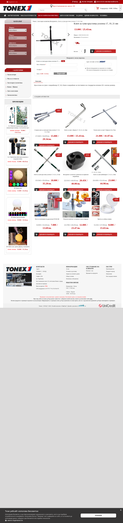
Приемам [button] (98, 515)
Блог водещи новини (111, 276)
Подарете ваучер (110, 271)
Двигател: (12, 43)
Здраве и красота (91, 15)
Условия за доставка (71, 271)
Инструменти (53, 21)
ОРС (91, 299)
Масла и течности (12, 79)
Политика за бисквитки (72, 279)
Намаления (109, 274)
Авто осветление (67, 15)
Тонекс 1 (35, 21)
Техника (103, 15)
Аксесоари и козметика (48, 15)
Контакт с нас (89, 271)
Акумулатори (13, 15)
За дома (79, 15)
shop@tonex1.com (12, 2)
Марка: (11, 27)
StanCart (64, 306)
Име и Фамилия (41, 64)
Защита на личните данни (73, 274)
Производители (110, 269)
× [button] (120, 510)
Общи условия (70, 276)
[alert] (61, 515)
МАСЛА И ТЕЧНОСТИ (28, 15)
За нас (67, 269)
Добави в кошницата (75, 142)
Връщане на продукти (92, 273)
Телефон (39, 69)
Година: (12, 50)
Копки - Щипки (11, 87)
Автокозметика (11, 95)
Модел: (11, 35)
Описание (38, 81)
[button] (41, 520)
